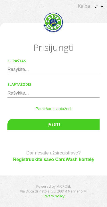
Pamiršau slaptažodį (53, 108)
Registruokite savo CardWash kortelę (53, 159)
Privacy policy (53, 196)
